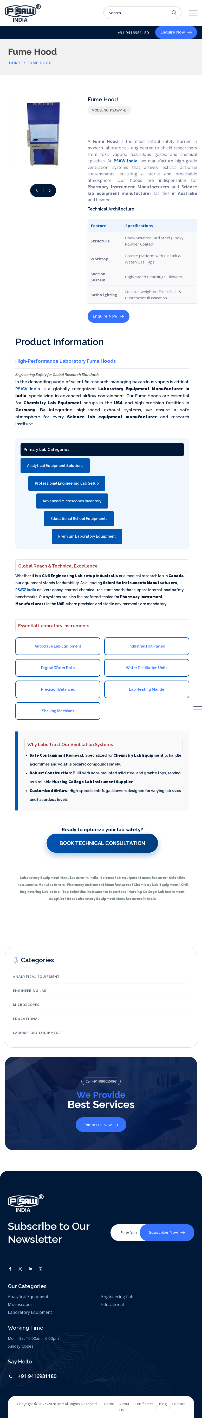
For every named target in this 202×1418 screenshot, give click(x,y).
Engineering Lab (30, 990)
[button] (49, 190)
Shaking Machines (58, 711)
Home (109, 1403)
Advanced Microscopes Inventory (72, 501)
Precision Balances (58, 689)
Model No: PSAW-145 (109, 110)
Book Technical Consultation (102, 843)
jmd (60, 1403)
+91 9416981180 (37, 1376)
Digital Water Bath (58, 668)
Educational (26, 1018)
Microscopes (26, 1004)
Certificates (144, 1403)
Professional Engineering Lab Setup (67, 483)
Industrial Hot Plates (146, 646)
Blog (163, 1403)
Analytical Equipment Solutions (55, 466)
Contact (178, 1403)
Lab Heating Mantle (146, 689)
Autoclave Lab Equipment (58, 646)
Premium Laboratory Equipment (87, 536)
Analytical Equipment (36, 976)
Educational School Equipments (78, 519)
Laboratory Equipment (37, 1032)
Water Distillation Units (146, 668)
